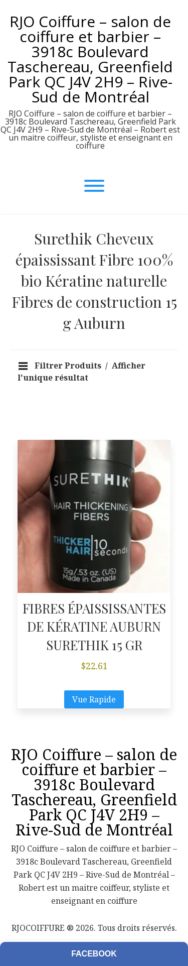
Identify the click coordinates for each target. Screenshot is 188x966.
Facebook (94, 953)
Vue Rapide (94, 699)
